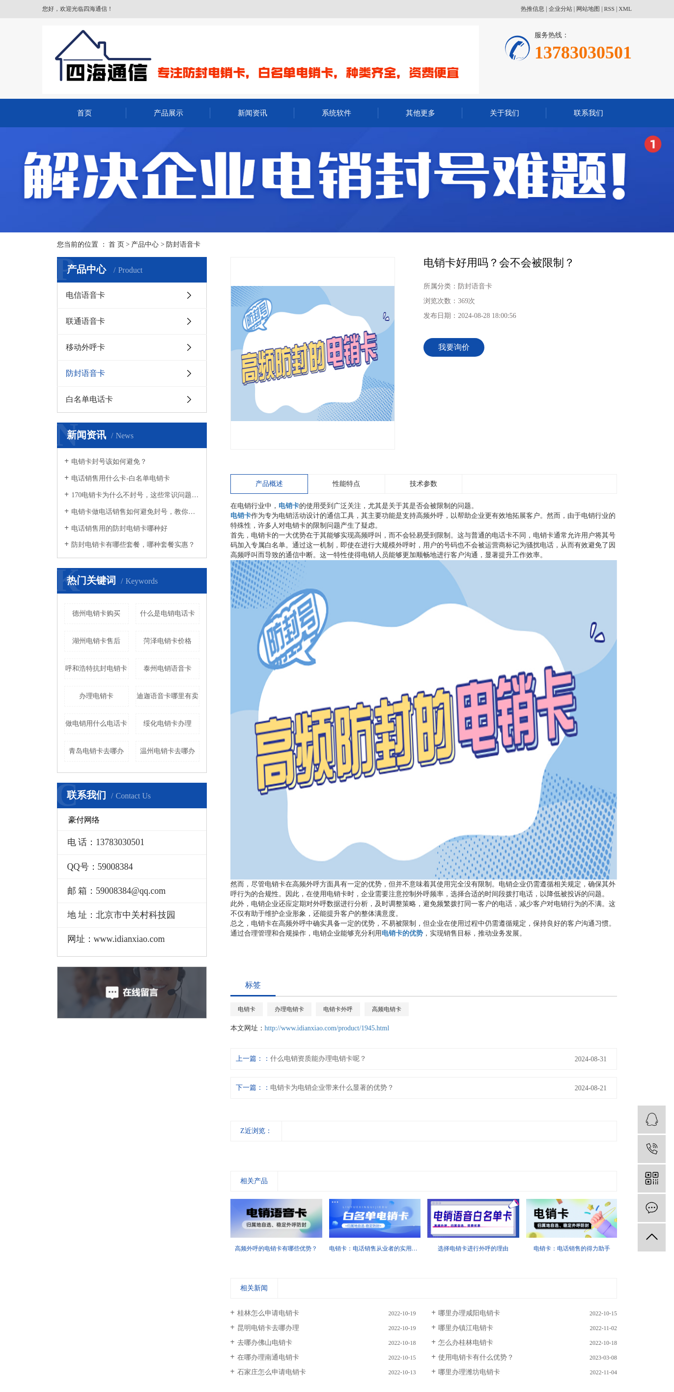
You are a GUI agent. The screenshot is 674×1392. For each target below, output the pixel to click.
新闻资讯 (252, 113)
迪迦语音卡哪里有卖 (167, 696)
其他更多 (420, 113)
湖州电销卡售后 (96, 641)
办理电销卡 (96, 696)
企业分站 (560, 8)
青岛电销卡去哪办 (96, 751)
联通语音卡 (85, 321)
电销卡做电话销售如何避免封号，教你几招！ (135, 511)
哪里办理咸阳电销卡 (469, 1313)
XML (625, 8)
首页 (84, 113)
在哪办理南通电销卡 (268, 1357)
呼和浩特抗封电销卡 (96, 668)
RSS (609, 8)
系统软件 (336, 113)
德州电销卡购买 (96, 613)
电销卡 (246, 1009)
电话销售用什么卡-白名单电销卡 (120, 478)
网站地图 (588, 8)
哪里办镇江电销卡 (465, 1328)
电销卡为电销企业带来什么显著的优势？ (332, 1087)
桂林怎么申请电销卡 (268, 1313)
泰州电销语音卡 (167, 668)
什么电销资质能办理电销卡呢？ (318, 1058)
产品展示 (168, 113)
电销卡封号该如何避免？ (109, 461)
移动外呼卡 (85, 347)
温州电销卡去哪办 (167, 751)
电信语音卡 (85, 295)
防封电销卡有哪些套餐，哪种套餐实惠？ (133, 544)
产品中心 (145, 244)
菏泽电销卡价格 (167, 641)
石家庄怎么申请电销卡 (271, 1372)
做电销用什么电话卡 (96, 723)
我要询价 (454, 347)
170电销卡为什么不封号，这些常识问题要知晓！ (135, 495)
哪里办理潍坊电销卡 (469, 1372)
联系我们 (588, 113)
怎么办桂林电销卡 (465, 1342)
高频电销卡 (386, 1009)
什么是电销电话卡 (167, 613)
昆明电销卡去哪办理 (268, 1328)
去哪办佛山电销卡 (264, 1342)
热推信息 (532, 8)
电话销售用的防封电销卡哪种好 (119, 528)
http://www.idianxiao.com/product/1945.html (327, 1028)
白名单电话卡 (89, 399)
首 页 (116, 244)
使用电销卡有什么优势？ (476, 1357)
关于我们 (504, 113)
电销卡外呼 (338, 1009)
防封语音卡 (183, 244)
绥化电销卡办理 (167, 723)
